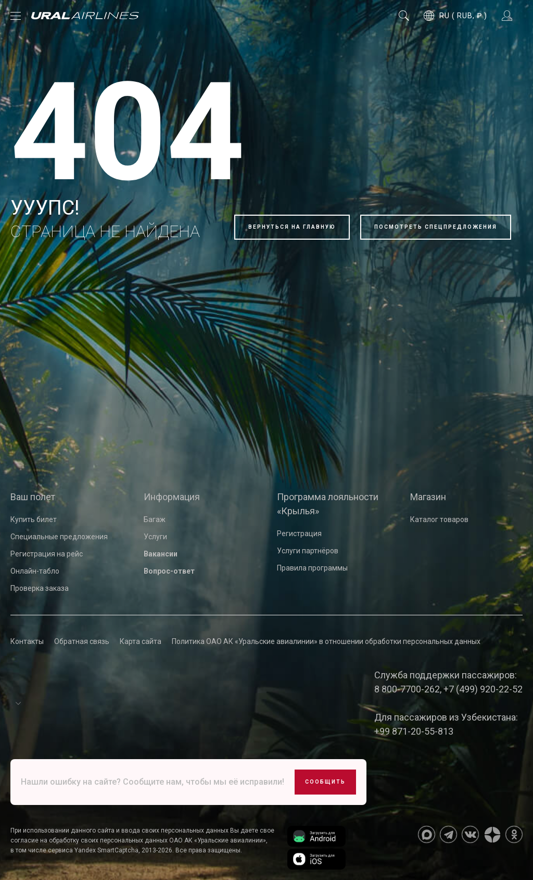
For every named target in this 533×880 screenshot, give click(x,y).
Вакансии (160, 554)
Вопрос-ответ (169, 571)
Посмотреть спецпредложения (435, 227)
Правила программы (312, 568)
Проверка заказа (39, 588)
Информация (172, 496)
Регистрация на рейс (46, 554)
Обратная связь (81, 641)
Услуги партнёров (307, 551)
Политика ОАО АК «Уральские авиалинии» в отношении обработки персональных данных (326, 641)
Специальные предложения (59, 536)
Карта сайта (140, 641)
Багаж (155, 519)
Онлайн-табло (34, 571)
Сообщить (325, 782)
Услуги (155, 536)
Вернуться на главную (292, 227)
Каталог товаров (439, 519)
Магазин (428, 496)
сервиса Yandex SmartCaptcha (93, 850)
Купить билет (33, 519)
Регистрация (299, 533)
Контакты (27, 641)
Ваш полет (32, 496)
